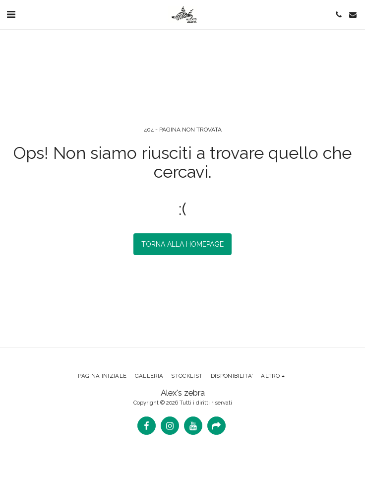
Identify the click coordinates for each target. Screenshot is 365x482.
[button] (10, 14)
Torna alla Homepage (182, 244)
